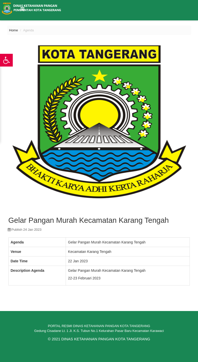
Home (13, 30)
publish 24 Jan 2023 (25, 229)
